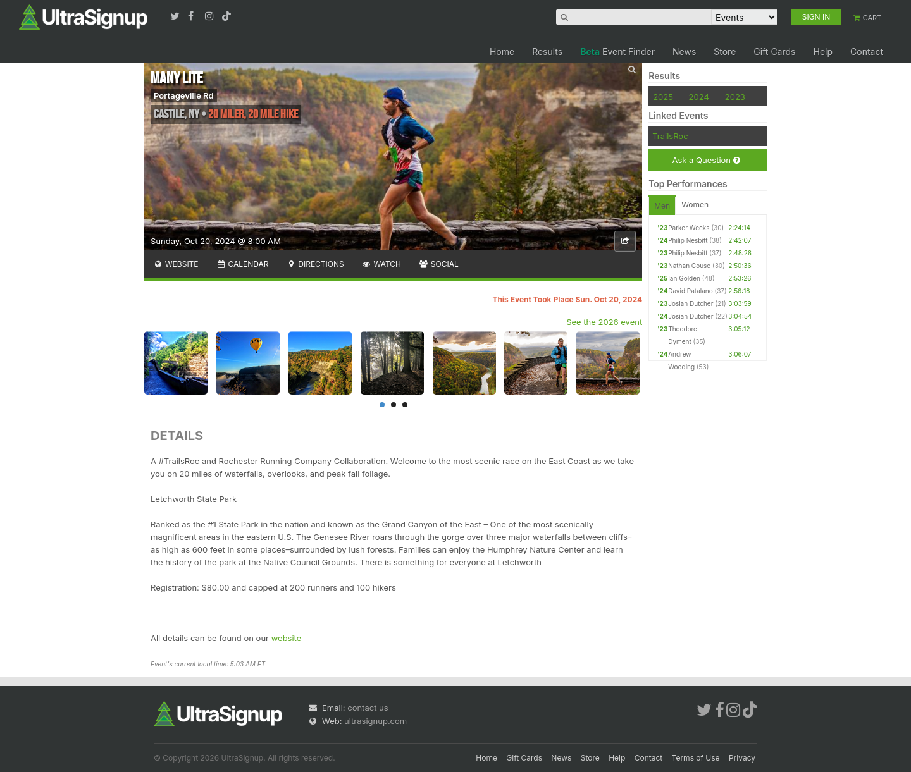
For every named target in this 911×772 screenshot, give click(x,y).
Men (662, 206)
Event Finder (617, 51)
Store (725, 51)
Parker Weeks (688, 227)
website (286, 638)
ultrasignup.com (375, 721)
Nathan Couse (689, 265)
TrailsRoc (670, 136)
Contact (866, 51)
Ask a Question (706, 160)
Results (547, 51)
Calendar (242, 264)
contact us (367, 707)
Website (176, 264)
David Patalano (690, 291)
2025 (663, 97)
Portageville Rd (184, 95)
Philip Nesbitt (687, 240)
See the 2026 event (604, 322)
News (684, 51)
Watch (381, 264)
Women (695, 204)
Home (502, 51)
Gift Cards (774, 51)
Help (823, 51)
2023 (735, 97)
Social (439, 264)
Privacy (742, 758)
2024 (699, 97)
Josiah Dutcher (690, 303)
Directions (315, 264)
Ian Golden (684, 278)
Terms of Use (696, 758)
